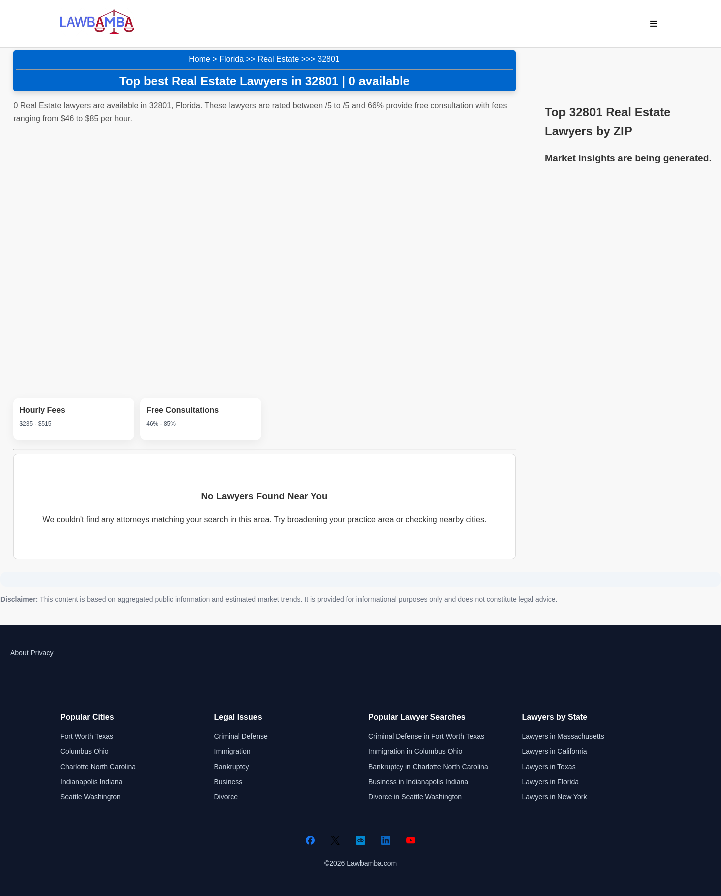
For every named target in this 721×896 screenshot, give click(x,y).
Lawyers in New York (554, 797)
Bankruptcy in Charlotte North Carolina (428, 767)
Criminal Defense (241, 736)
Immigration (232, 751)
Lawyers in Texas (549, 767)
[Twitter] (335, 840)
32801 (328, 59)
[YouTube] (410, 840)
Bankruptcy (231, 767)
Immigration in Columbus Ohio (415, 751)
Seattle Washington (90, 797)
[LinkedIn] (385, 840)
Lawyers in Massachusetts (563, 736)
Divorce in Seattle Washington (415, 797)
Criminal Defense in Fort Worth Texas (426, 736)
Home (199, 59)
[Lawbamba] (97, 33)
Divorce (226, 797)
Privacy (41, 653)
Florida (231, 59)
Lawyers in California (554, 751)
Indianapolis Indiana (91, 782)
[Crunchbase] (360, 840)
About (19, 653)
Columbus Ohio (84, 751)
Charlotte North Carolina (98, 767)
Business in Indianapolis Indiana (418, 782)
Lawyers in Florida (550, 782)
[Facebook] (310, 840)
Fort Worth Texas (86, 736)
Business (228, 782)
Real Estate (278, 59)
